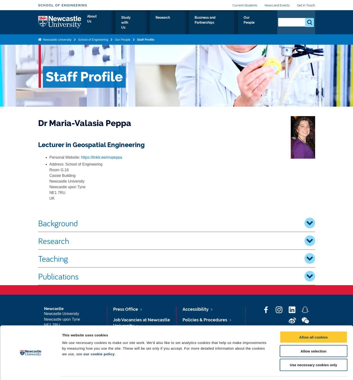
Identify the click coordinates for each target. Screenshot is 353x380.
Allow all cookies (313, 322)
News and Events (277, 5)
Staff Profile (145, 38)
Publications (176, 276)
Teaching (176, 258)
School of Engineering (62, 5)
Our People (259, 23)
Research (177, 23)
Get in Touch (306, 5)
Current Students (244, 5)
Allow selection (313, 336)
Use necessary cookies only (313, 350)
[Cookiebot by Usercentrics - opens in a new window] (30, 370)
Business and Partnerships (217, 23)
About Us (119, 23)
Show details (248, 371)
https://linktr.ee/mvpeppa (101, 157)
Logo (59, 21)
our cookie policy (99, 339)
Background (176, 223)
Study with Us (148, 23)
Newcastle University (56, 38)
